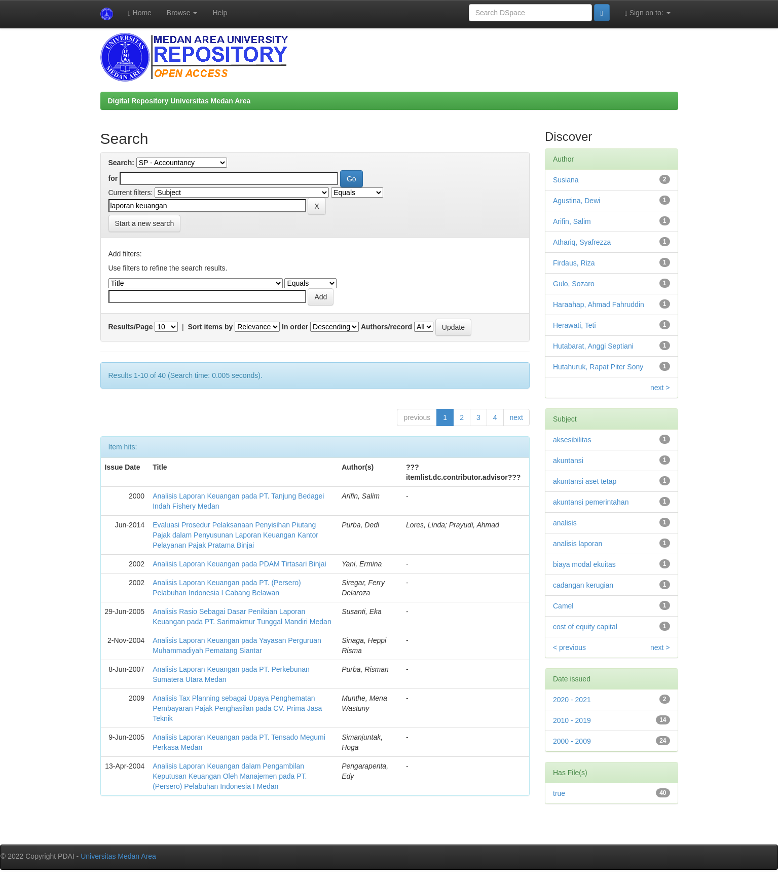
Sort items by (210, 327)
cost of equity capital (585, 627)
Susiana (566, 180)
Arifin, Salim (572, 221)
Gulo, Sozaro (574, 284)
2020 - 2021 (572, 700)
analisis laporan (577, 544)
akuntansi (568, 460)
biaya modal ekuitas (584, 564)
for (113, 178)
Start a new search (144, 223)
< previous (569, 647)
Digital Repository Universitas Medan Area (179, 101)
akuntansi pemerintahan (590, 502)
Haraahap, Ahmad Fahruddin (598, 304)
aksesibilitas (572, 440)
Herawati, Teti (574, 325)
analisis (565, 523)
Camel (563, 606)
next (516, 417)
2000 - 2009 (572, 741)
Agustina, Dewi (576, 201)
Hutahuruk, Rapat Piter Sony (598, 367)
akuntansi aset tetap (584, 481)
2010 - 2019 (572, 720)
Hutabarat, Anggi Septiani (593, 346)
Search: (121, 163)
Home (140, 13)
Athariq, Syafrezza (582, 242)
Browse (182, 13)
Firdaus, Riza (574, 263)
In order (295, 327)
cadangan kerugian (583, 585)
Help (219, 13)
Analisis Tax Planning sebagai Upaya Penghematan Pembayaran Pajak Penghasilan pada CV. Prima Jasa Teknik (237, 708)
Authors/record (386, 327)
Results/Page (130, 327)
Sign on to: (648, 13)
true (559, 793)
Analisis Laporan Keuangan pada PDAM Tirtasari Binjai (239, 564)
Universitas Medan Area (118, 856)
